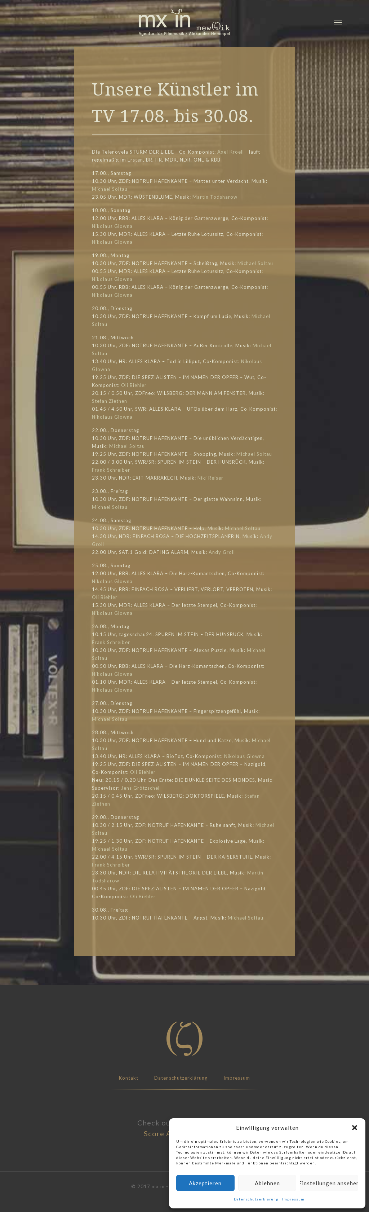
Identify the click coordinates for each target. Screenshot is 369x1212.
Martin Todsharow (214, 197)
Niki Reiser (210, 478)
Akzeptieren (205, 1183)
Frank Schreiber (111, 470)
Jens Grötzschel (140, 788)
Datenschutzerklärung (256, 1199)
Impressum (293, 1199)
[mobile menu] (338, 22)
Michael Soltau (110, 189)
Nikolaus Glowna (112, 226)
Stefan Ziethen (109, 401)
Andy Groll (222, 552)
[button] (354, 1127)
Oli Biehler (134, 385)
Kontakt (128, 1078)
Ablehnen (267, 1183)
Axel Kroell (230, 152)
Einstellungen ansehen (329, 1183)
